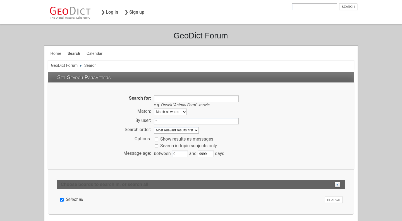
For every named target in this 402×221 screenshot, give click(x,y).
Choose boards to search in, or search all (104, 184)
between (163, 153)
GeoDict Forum (200, 35)
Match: (144, 111)
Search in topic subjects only (188, 145)
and (193, 153)
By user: (143, 120)
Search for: (140, 98)
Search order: (138, 129)
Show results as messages (186, 139)
